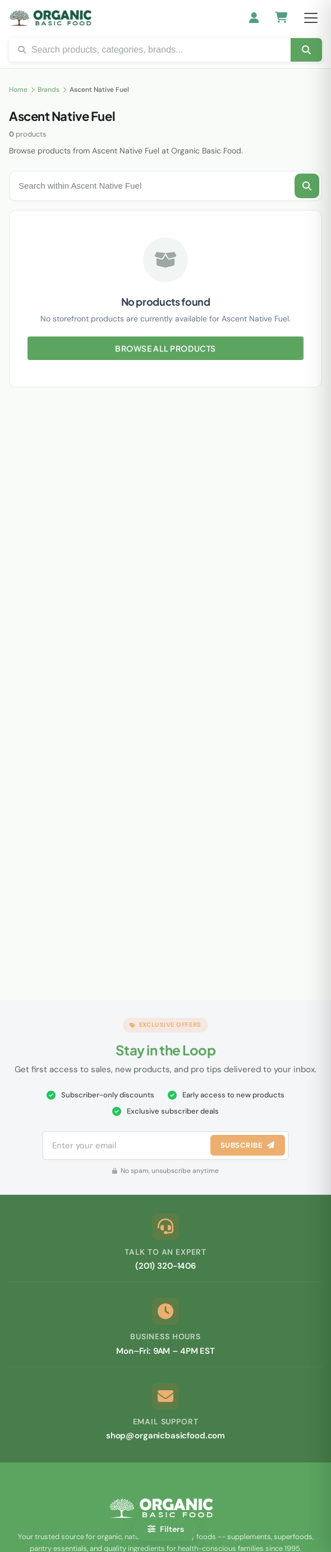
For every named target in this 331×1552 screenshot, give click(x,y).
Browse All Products (165, 348)
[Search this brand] (307, 186)
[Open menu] (311, 17)
